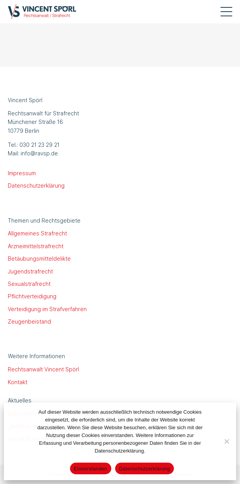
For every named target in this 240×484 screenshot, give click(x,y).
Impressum (22, 172)
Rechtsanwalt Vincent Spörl (43, 369)
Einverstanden (90, 469)
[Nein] (226, 441)
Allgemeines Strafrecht (37, 233)
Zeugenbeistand (29, 321)
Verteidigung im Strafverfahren (47, 308)
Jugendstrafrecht (30, 271)
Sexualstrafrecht (29, 283)
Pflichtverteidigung (32, 296)
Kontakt (17, 381)
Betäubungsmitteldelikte (39, 258)
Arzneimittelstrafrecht (35, 245)
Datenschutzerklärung (36, 185)
